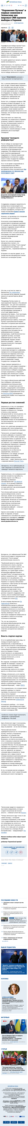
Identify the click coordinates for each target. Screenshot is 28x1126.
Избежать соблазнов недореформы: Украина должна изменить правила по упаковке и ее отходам (12, 1001)
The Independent (14, 292)
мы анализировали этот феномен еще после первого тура (13, 171)
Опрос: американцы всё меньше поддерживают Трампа (12, 938)
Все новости (5, 941)
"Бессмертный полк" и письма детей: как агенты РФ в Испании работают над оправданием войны (13, 1069)
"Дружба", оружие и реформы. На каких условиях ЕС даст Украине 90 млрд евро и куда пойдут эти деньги (13, 967)
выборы (10, 863)
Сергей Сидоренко (18, 23)
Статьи (4, 1049)
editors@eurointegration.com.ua (18, 1090)
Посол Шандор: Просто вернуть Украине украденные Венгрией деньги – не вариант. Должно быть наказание (12, 1038)
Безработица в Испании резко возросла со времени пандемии (15, 908)
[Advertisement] (14, 274)
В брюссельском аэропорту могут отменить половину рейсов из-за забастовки (13, 913)
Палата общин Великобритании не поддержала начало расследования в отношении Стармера (14, 933)
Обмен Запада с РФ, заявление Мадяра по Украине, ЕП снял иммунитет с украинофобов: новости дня (18, 920)
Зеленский (4, 863)
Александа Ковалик (14, 1072)
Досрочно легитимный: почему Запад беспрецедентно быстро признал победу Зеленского (13, 196)
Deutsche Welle (8, 393)
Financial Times (18, 461)
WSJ (16, 598)
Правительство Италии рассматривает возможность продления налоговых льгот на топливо (14, 927)
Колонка (4, 979)
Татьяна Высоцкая (14, 971)
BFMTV (23, 685)
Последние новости (9, 900)
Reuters (23, 813)
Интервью (5, 1017)
